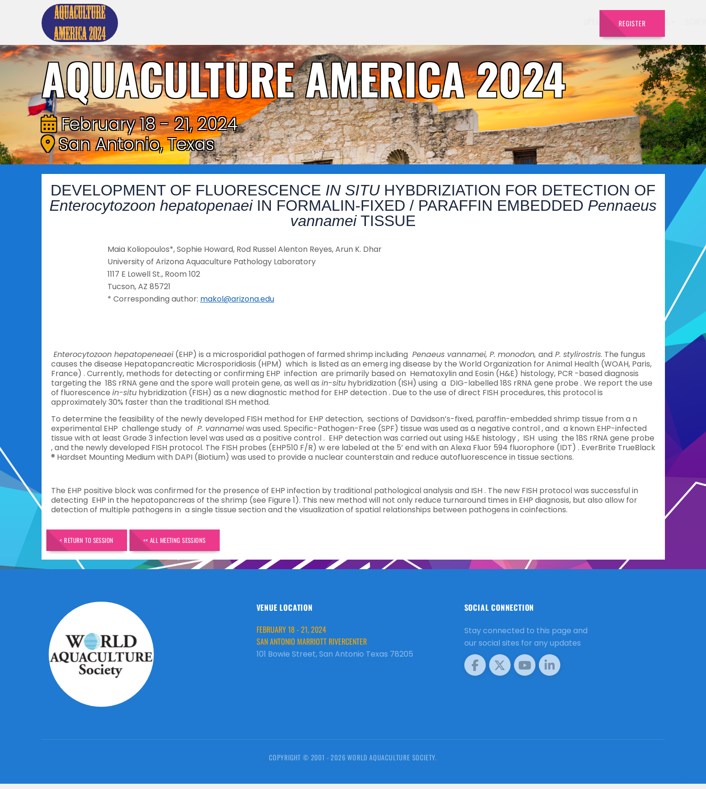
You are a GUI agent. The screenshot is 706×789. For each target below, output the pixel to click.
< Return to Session (97, 543)
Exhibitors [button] (393, 21)
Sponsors (487, 21)
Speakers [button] (342, 21)
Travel (573, 21)
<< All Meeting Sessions (207, 543)
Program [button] (530, 21)
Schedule (444, 21)
